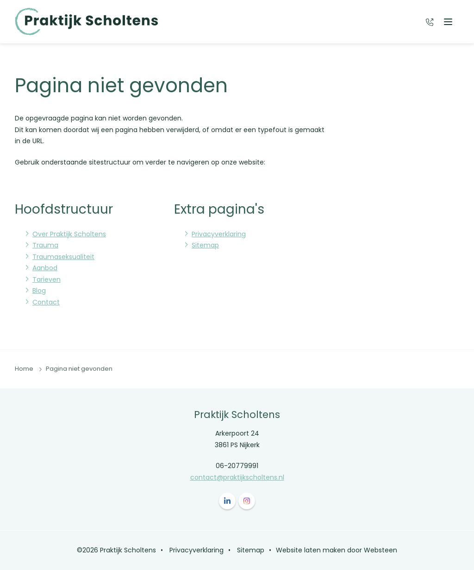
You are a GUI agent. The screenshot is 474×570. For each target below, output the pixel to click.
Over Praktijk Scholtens (69, 234)
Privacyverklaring (219, 234)
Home (24, 368)
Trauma (45, 245)
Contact (46, 302)
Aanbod (44, 267)
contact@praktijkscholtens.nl (237, 477)
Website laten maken (310, 550)
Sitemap (205, 245)
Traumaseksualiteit (63, 256)
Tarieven (46, 279)
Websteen (380, 550)
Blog (39, 290)
